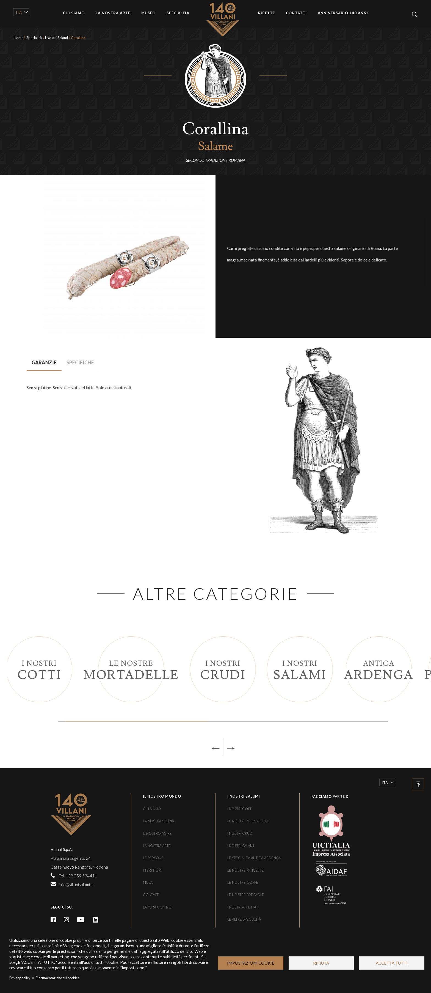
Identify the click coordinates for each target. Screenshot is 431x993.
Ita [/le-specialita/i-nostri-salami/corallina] (19, 12)
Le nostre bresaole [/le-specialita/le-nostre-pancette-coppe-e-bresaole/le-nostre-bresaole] (245, 895)
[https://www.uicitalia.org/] (327, 830)
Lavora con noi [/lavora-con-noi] (157, 907)
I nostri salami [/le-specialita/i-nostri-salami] (240, 846)
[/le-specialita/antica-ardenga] (396, 669)
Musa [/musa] (148, 882)
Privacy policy (20, 978)
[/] (89, 814)
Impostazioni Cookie (250, 963)
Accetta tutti (392, 963)
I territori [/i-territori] (152, 870)
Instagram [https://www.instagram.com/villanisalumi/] (66, 920)
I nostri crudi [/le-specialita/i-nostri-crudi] (240, 833)
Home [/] (226, 19)
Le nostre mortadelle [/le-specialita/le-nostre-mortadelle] (248, 821)
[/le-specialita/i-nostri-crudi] (240, 669)
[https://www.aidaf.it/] (327, 868)
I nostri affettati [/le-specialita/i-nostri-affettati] (243, 907)
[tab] (31, 362)
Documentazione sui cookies (57, 978)
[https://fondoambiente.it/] (327, 895)
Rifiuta (321, 963)
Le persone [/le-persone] (153, 858)
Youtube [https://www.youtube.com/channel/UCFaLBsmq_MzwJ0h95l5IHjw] (80, 920)
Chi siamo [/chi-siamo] (74, 13)
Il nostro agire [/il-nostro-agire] (157, 833)
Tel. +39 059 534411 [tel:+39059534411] (78, 875)
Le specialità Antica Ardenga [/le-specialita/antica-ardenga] (254, 858)
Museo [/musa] (148, 13)
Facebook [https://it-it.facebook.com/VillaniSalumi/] (53, 920)
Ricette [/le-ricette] (266, 13)
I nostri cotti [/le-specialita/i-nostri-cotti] (239, 809)
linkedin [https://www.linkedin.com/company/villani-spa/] (95, 920)
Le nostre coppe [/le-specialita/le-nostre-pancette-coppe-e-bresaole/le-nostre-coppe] (242, 882)
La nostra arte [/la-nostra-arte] (113, 13)
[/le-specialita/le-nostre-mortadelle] (148, 669)
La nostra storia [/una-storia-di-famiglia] (158, 821)
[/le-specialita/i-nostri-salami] (317, 669)
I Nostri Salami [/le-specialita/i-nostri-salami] (56, 38)
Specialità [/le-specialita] (178, 13)
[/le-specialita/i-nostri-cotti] (56, 669)
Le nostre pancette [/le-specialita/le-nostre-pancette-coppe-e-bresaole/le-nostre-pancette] (245, 870)
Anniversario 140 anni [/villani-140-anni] (343, 13)
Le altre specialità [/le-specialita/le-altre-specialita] (244, 919)
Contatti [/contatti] (296, 13)
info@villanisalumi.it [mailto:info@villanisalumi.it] (76, 884)
